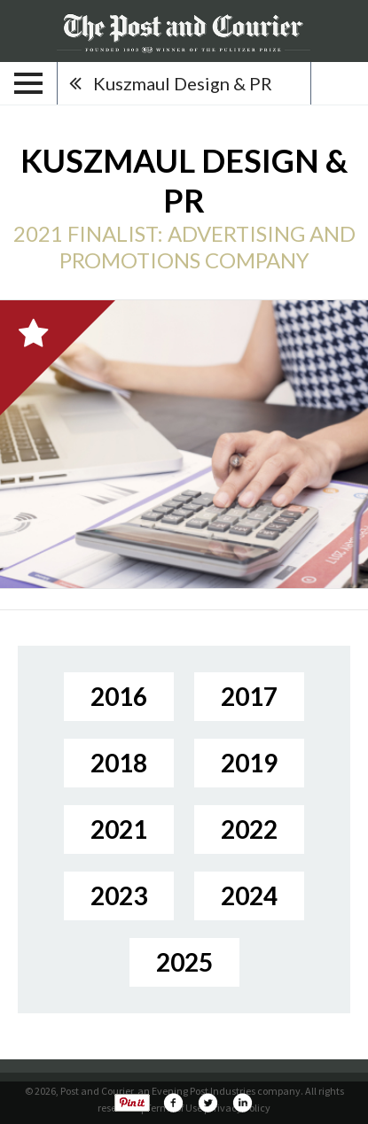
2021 (118, 829)
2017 (249, 696)
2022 (249, 829)
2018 (118, 763)
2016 (118, 696)
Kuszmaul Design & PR (182, 83)
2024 (249, 895)
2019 (249, 763)
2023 (118, 895)
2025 (184, 962)
